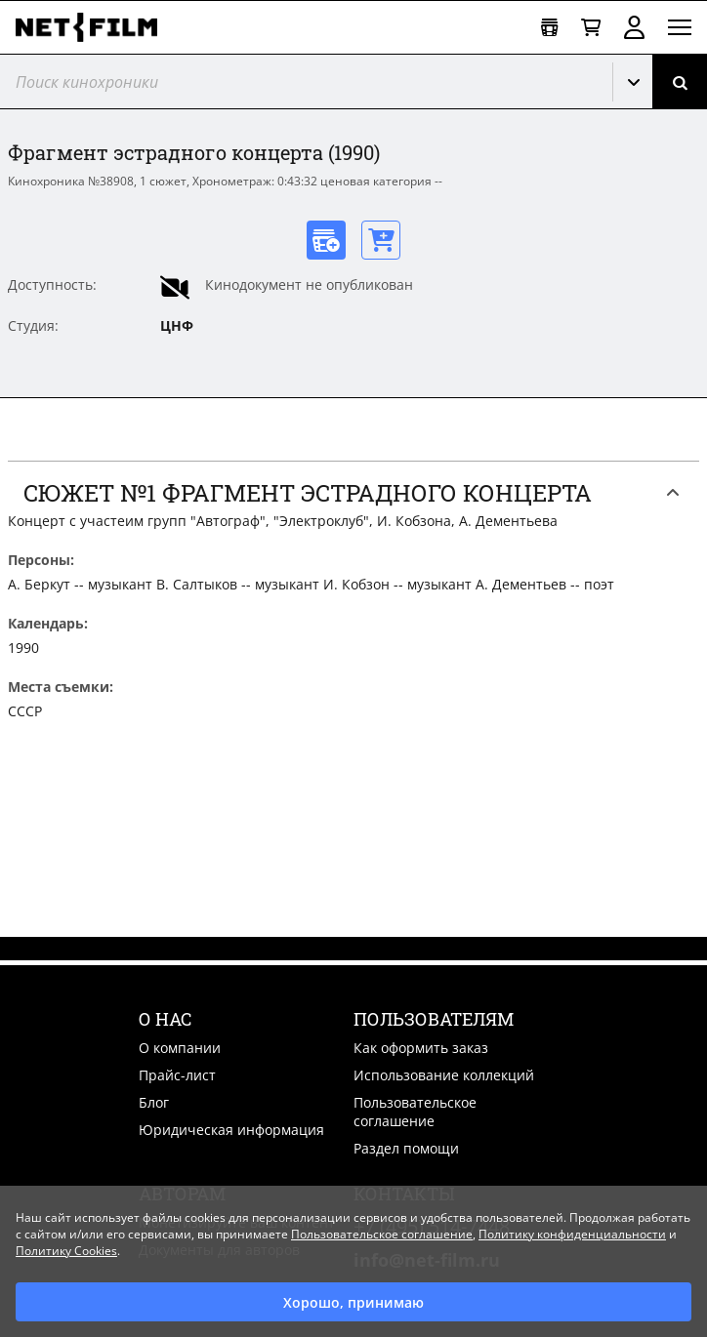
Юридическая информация (231, 1129)
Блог (154, 1102)
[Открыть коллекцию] (549, 28)
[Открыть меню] (679, 27)
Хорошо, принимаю (353, 1302)
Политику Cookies (66, 1250)
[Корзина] (591, 28)
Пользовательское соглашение (415, 1111)
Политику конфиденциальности (572, 1234)
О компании (180, 1047)
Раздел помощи (406, 1148)
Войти (634, 27)
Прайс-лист (177, 1075)
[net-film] (94, 27)
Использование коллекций (444, 1075)
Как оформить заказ (421, 1047)
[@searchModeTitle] (299, 81)
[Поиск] (679, 81)
